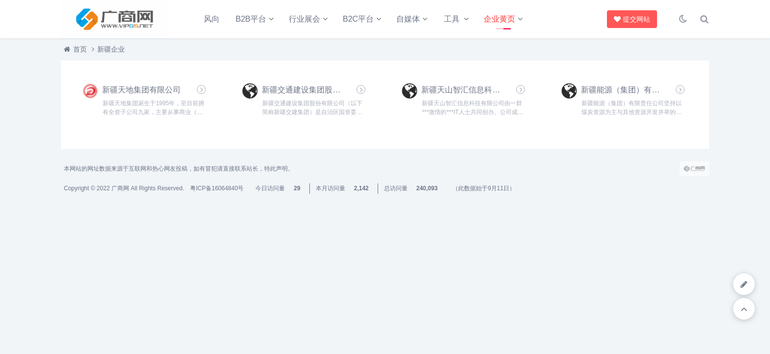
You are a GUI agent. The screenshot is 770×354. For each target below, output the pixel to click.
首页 (80, 49)
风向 (212, 19)
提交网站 (630, 19)
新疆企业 (111, 49)
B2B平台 (251, 19)
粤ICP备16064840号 (217, 188)
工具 (452, 19)
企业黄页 (499, 19)
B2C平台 (358, 19)
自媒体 (408, 19)
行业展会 (304, 19)
